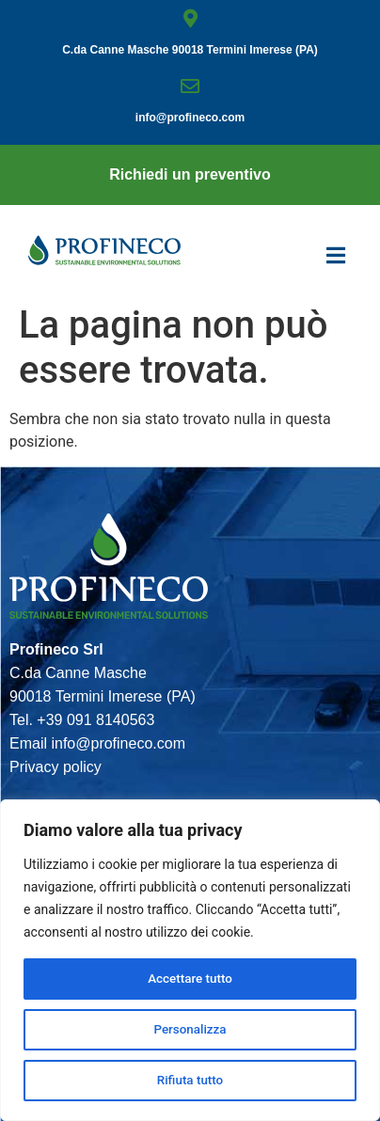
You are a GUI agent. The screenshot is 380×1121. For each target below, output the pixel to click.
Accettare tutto (190, 979)
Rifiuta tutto (190, 1080)
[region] (190, 960)
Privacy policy (55, 767)
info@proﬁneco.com (190, 117)
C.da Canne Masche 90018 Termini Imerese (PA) (190, 49)
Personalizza (190, 1029)
